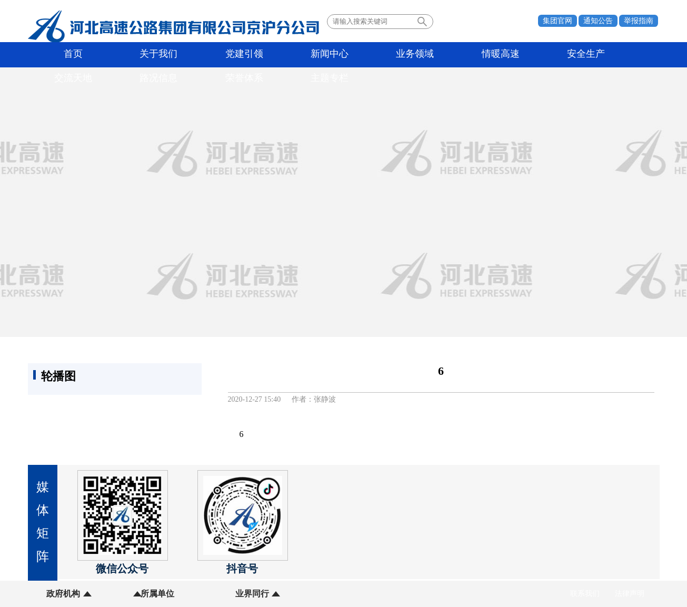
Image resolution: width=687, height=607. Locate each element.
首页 (58, 54)
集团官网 (557, 21)
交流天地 (453, 54)
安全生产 (397, 54)
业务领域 (284, 54)
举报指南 (638, 21)
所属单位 (129, 593)
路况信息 (510, 54)
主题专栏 (622, 54)
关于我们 (115, 54)
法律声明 (629, 594)
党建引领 (171, 54)
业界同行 (195, 593)
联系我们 (585, 594)
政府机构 (63, 593)
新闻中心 (227, 54)
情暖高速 (341, 54)
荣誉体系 (566, 54)
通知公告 (598, 21)
